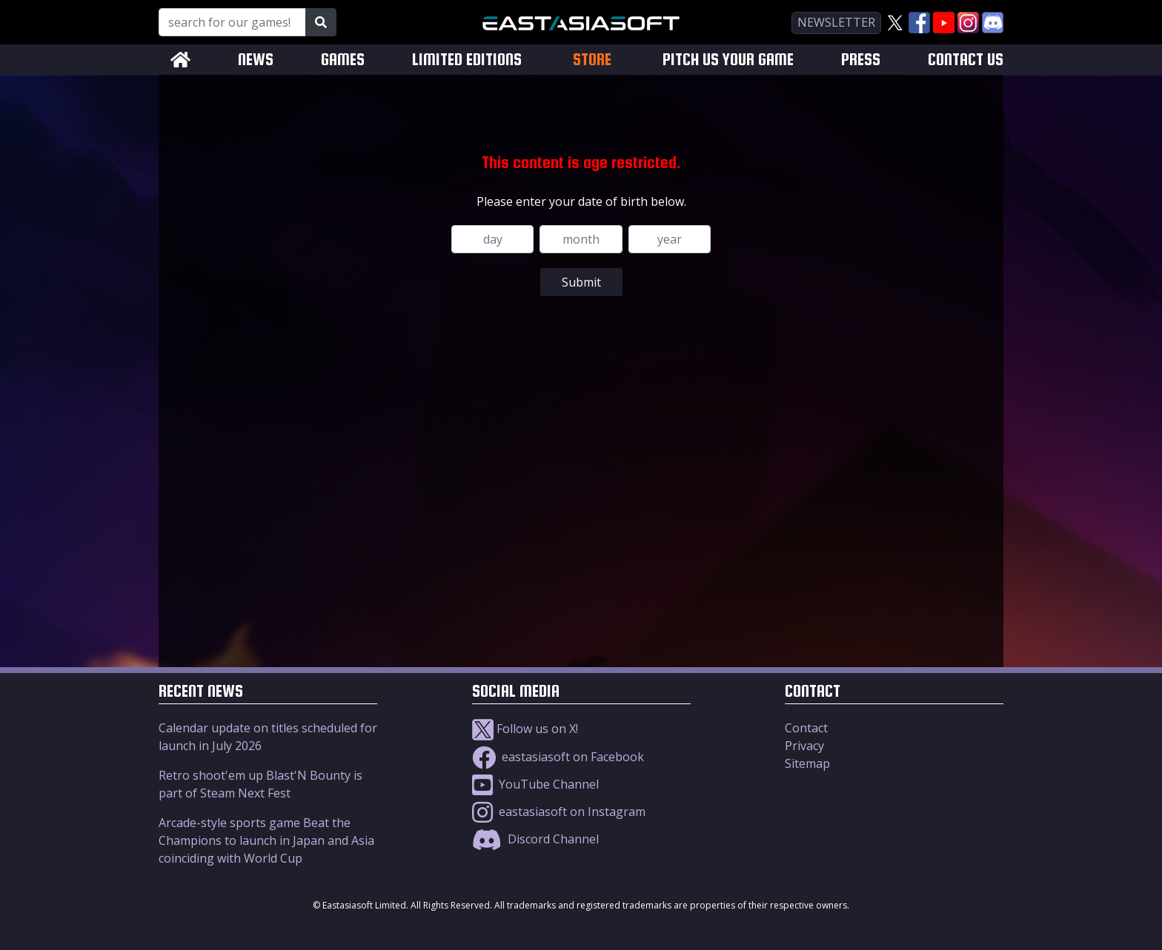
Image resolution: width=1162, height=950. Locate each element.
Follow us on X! (525, 728)
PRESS (860, 59)
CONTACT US (965, 59)
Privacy (804, 745)
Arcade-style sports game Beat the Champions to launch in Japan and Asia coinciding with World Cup (266, 840)
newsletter (836, 22)
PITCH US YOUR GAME (728, 59)
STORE (592, 59)
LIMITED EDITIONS (467, 59)
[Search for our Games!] (232, 22)
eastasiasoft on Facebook (558, 757)
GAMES (343, 59)
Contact (806, 728)
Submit (581, 282)
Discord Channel (535, 839)
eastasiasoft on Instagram (558, 811)
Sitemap (807, 763)
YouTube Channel (535, 784)
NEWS (255, 59)
